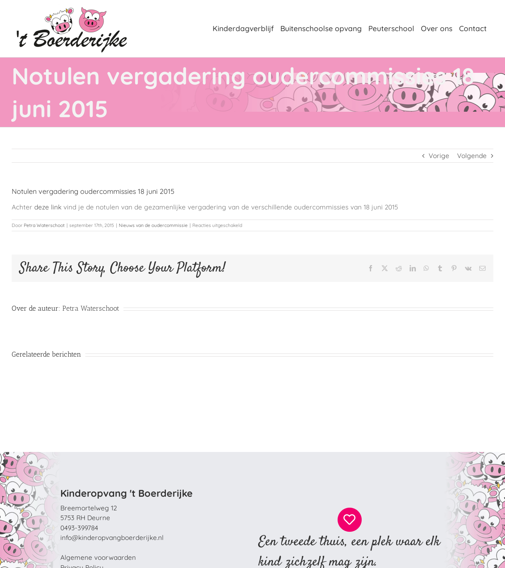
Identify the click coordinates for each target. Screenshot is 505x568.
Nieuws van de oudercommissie (153, 225)
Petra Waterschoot (44, 225)
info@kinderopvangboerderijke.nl (112, 537)
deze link (48, 207)
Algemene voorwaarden (98, 557)
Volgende (472, 155)
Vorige (439, 155)
